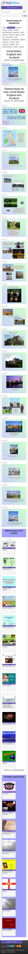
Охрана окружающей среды (8, 743)
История (22, 32)
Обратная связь (20, 950)
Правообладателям (10, 950)
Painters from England (7, 930)
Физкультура (5, 44)
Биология (4, 30)
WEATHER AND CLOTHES (8, 608)
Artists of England (6, 910)
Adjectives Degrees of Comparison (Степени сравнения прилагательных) (8, 706)
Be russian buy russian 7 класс (9, 666)
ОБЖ (16, 37)
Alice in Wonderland (7, 685)
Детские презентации (7, 32)
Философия (11, 44)
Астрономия (18, 27)
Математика (11, 34)
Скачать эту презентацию (14, 60)
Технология (12, 42)
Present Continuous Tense (8, 627)
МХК (3, 37)
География (10, 30)
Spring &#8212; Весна (7, 569)
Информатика (16, 32)
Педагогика (22, 39)
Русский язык (5, 42)
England (4, 891)
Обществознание (6, 39)
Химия (17, 44)
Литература (5, 34)
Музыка (22, 34)
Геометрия (16, 30)
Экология (16, 46)
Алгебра (4, 27)
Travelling (5, 549)
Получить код (6, 63)
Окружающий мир (15, 39)
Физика (17, 42)
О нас (3, 950)
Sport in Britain (6, 793)
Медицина (17, 34)
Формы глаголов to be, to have (9, 724)
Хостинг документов (11, 951)
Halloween (5, 763)
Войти (24, 15)
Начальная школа (10, 37)
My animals (5, 646)
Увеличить (22, 63)
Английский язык (11, 27)
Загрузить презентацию (12, 7)
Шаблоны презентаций (7, 46)
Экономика (21, 46)
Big (12, 2)
